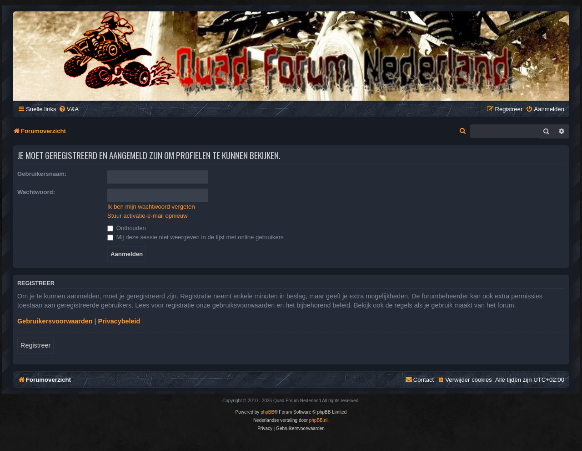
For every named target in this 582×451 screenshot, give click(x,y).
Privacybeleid (119, 321)
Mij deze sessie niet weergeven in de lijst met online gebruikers (195, 237)
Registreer (35, 345)
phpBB (267, 412)
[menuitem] (69, 109)
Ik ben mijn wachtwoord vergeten (151, 206)
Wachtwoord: (36, 192)
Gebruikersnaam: (41, 173)
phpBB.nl (318, 420)
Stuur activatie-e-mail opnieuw (147, 215)
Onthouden (126, 228)
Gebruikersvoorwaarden (55, 321)
